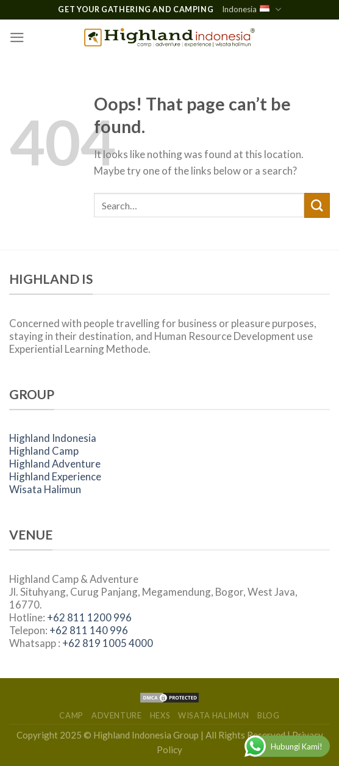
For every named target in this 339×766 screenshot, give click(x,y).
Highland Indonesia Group (146, 734)
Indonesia (251, 9)
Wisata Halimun (45, 489)
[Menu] (17, 37)
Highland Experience (55, 476)
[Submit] (317, 205)
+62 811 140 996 (88, 630)
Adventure (116, 715)
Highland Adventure (55, 463)
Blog (268, 715)
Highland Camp (44, 450)
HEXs (160, 715)
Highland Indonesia (52, 438)
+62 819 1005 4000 (107, 643)
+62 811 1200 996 (89, 617)
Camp (71, 715)
